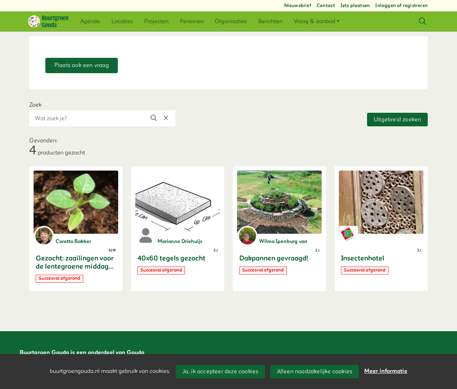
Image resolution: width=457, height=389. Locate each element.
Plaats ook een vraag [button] (81, 65)
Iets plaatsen (355, 6)
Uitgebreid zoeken (397, 119)
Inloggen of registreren (401, 6)
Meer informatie (385, 371)
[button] (90, 21)
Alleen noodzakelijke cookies (314, 371)
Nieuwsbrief (297, 6)
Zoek (35, 104)
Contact (326, 6)
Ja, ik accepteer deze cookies (220, 371)
